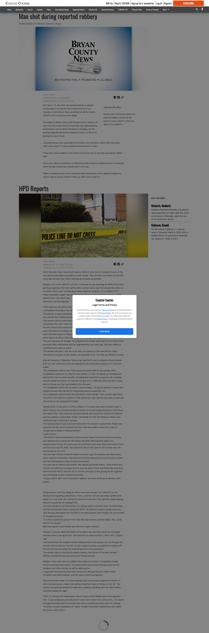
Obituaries (19, 9)
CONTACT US (123, 9)
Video (49, 9)
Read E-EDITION (122, 3)
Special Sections (108, 9)
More (166, 9)
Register (168, 3)
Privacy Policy (105, 313)
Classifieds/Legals (62, 9)
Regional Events (79, 9)
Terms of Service (108, 309)
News (9, 9)
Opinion (40, 9)
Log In (159, 3)
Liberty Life (93, 9)
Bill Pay (109, 3)
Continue (104, 331)
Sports (30, 9)
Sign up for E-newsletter (142, 3)
